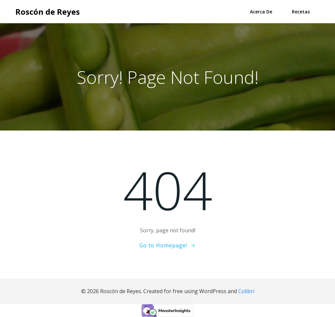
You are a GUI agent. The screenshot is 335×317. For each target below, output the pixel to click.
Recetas (301, 12)
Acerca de (261, 12)
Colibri (246, 291)
